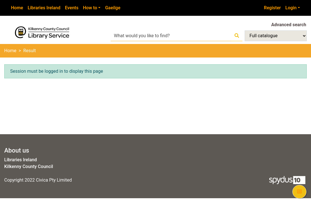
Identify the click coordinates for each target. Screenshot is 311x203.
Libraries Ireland (44, 7)
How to (90, 7)
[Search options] (276, 35)
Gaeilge (112, 7)
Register (272, 7)
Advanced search (288, 24)
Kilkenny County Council (28, 166)
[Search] (236, 35)
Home (17, 7)
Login (291, 7)
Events (71, 7)
